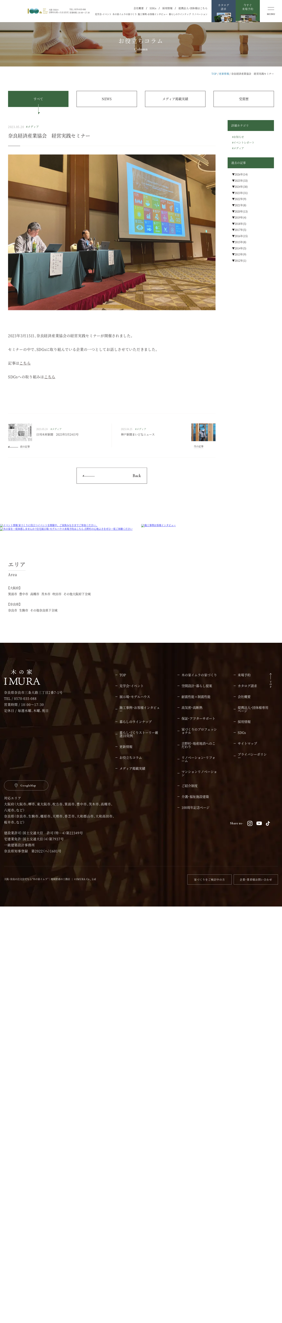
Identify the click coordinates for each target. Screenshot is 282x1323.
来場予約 (244, 1091)
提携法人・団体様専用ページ (253, 1126)
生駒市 (23, 1036)
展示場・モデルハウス (134, 1113)
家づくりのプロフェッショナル (199, 1147)
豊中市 (23, 1020)
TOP (214, 73)
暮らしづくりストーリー (138, 1151)
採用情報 (167, 8)
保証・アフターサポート (198, 1135)
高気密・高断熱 (191, 1124)
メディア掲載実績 (175, 99)
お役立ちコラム (130, 1174)
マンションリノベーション (199, 1190)
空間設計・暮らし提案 (196, 1102)
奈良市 (12, 1036)
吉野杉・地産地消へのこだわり (198, 1161)
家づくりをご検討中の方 (209, 1296)
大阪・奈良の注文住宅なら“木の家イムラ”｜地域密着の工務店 (37, 1295)
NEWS (107, 99)
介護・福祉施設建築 (195, 1213)
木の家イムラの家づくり (124, 14)
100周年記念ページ (195, 1224)
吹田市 (56, 1020)
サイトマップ (247, 1160)
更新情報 (224, 73)
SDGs (153, 8)
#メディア (32, 136)
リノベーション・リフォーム (198, 1175)
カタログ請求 (247, 1102)
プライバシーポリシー (252, 1172)
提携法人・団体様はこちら (192, 8)
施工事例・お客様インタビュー (153, 14)
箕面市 (12, 1020)
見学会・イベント (103, 14)
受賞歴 (244, 99)
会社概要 (139, 8)
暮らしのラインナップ (180, 14)
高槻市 (34, 1020)
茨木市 (45, 1020)
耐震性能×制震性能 (195, 1113)
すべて (38, 99)
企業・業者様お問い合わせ (256, 1296)
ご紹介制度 (189, 1202)
